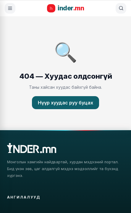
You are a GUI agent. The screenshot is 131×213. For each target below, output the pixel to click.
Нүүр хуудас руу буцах (65, 103)
